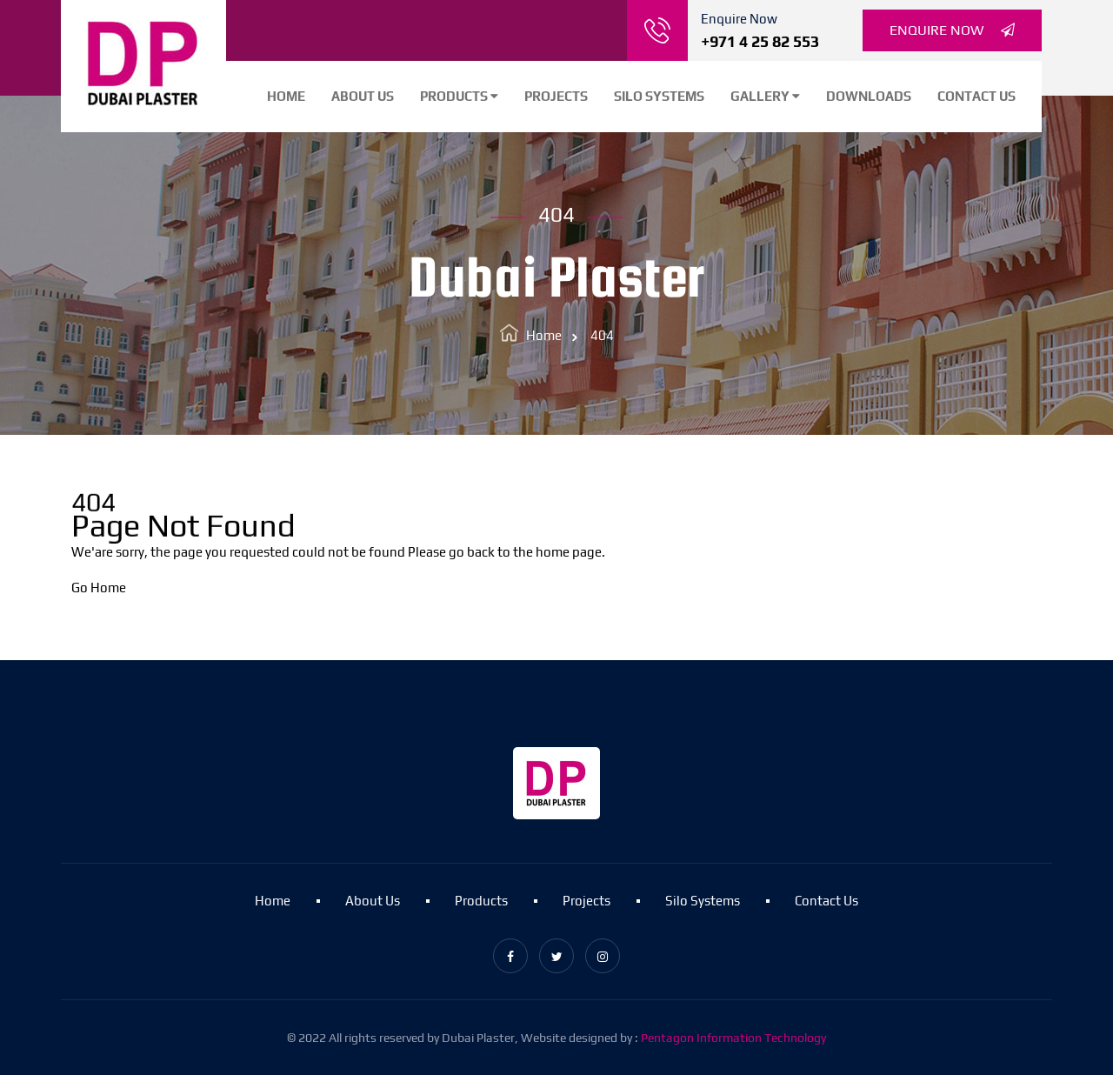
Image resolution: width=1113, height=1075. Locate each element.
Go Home (98, 587)
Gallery (765, 96)
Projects (556, 96)
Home (286, 96)
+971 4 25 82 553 (760, 41)
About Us (362, 96)
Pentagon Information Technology (733, 1038)
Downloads (868, 96)
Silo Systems (659, 96)
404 (602, 335)
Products (459, 96)
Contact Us (976, 96)
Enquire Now (952, 30)
